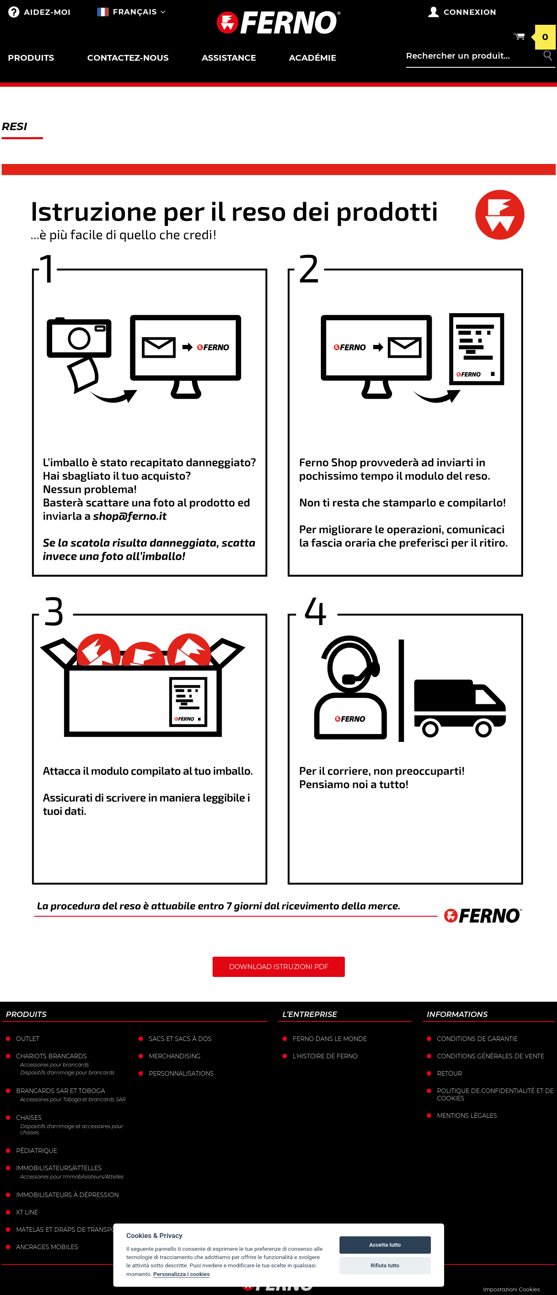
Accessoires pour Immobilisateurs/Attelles (72, 1177)
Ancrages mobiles (47, 1247)
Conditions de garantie (477, 1039)
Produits (31, 58)
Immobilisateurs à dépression (67, 1195)
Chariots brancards (51, 1056)
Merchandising (175, 1056)
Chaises (29, 1118)
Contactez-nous (128, 58)
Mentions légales (467, 1115)
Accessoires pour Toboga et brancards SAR (73, 1099)
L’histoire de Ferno (325, 1056)
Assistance (229, 58)
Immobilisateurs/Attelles (59, 1168)
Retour (449, 1073)
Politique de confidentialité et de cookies (495, 1094)
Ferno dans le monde (330, 1039)
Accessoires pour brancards (54, 1065)
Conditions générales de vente (490, 1056)
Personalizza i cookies (181, 1274)
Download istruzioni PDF (278, 967)
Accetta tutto (385, 1245)
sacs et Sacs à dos (180, 1039)
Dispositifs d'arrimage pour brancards (67, 1072)
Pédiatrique (36, 1151)
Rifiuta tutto (385, 1265)
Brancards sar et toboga (60, 1091)
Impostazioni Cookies (511, 1289)
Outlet (27, 1039)
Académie (312, 58)
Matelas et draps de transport (70, 1229)
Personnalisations (181, 1073)
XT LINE (27, 1212)
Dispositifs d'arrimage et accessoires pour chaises (71, 1129)
